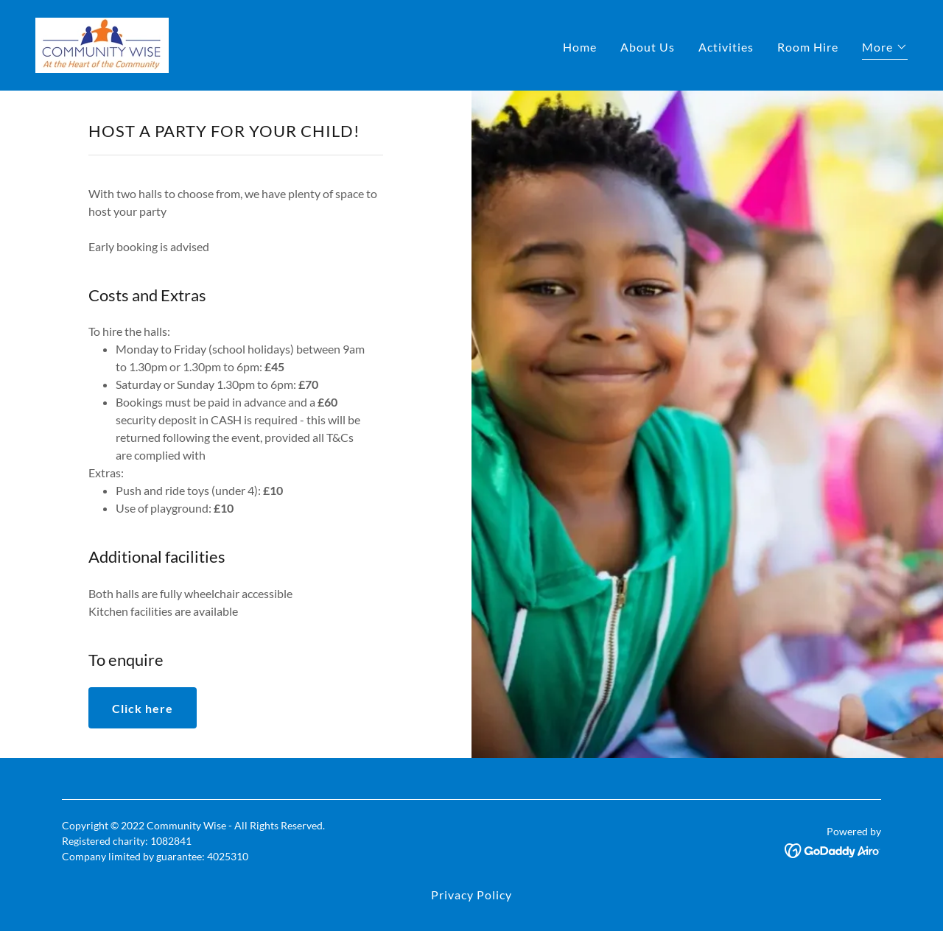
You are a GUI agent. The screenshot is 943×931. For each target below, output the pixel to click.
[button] (885, 49)
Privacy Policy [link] (471, 895)
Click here (142, 708)
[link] (102, 44)
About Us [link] (647, 47)
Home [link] (580, 47)
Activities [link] (726, 47)
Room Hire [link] (807, 47)
